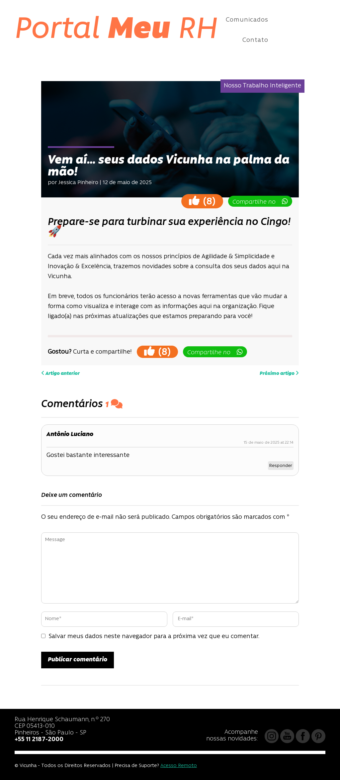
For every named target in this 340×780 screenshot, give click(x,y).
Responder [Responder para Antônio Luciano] (280, 466)
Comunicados (247, 20)
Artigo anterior (60, 373)
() (202, 201)
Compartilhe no (260, 201)
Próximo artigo (279, 373)
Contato (255, 40)
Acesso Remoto (178, 765)
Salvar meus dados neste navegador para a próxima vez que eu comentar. (154, 636)
